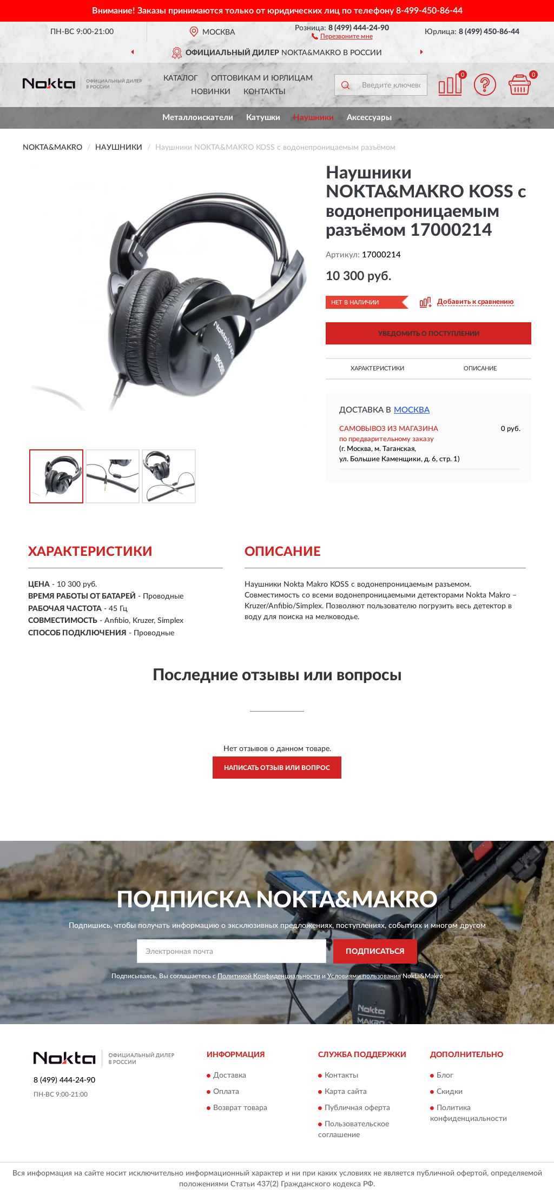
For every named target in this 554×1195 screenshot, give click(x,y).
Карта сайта (346, 1092)
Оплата (226, 1092)
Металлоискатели (197, 118)
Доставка (229, 1076)
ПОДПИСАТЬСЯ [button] (375, 951)
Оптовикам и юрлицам (262, 78)
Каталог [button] (180, 78)
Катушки (263, 118)
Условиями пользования (364, 976)
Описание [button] (480, 368)
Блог (445, 1076)
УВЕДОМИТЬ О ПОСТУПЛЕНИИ (428, 333)
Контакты (264, 92)
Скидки (450, 1092)
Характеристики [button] (377, 368)
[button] (342, 35)
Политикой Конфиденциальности (268, 976)
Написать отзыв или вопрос (277, 768)
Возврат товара (240, 1108)
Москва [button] (412, 410)
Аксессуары (369, 118)
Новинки (210, 92)
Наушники (313, 118)
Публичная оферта (357, 1108)
